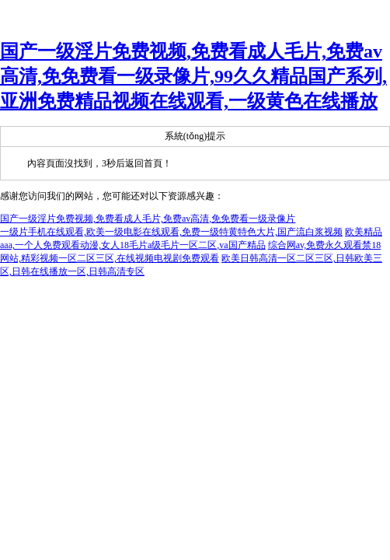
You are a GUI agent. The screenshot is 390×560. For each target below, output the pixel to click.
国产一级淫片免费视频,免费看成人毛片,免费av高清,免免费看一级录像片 (147, 218)
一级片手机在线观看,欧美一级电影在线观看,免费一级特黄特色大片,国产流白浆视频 (171, 231)
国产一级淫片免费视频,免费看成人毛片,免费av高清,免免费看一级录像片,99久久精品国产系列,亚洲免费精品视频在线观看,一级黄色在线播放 (193, 76)
